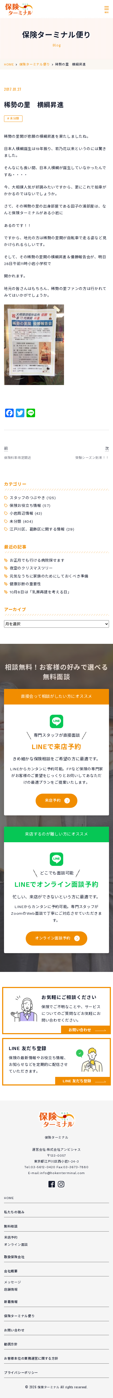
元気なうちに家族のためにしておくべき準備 (49, 576)
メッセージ (12, 1282)
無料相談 (11, 1226)
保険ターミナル (49, 1387)
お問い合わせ (80, 1030)
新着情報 (11, 1302)
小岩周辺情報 (21, 513)
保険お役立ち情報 (25, 505)
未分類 (14, 118)
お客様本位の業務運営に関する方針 (31, 1358)
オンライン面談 (16, 1245)
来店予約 (53, 800)
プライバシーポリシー (21, 1373)
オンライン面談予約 (52, 938)
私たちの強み (14, 1212)
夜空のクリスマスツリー (31, 568)
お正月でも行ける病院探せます (37, 560)
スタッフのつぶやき (27, 498)
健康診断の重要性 (25, 584)
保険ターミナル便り (19, 1316)
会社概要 (11, 1271)
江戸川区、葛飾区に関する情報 (37, 529)
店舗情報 (11, 1289)
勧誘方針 (11, 1344)
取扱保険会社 (14, 1257)
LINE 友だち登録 (77, 1081)
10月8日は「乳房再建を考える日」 (40, 592)
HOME (9, 1198)
